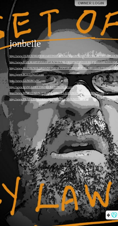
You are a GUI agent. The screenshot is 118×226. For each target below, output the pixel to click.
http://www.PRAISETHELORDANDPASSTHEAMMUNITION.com (48, 99)
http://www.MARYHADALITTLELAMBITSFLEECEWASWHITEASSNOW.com (56, 92)
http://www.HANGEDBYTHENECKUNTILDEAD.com (41, 87)
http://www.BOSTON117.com (26, 74)
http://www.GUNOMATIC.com (27, 80)
